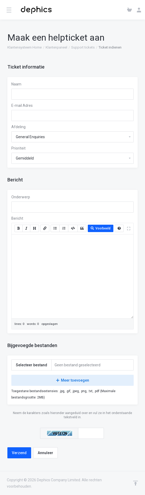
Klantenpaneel (56, 47)
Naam (16, 84)
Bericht (17, 218)
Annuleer (45, 453)
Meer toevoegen (72, 380)
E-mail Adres (22, 105)
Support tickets (83, 47)
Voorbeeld (100, 228)
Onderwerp (20, 197)
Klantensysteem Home (24, 47)
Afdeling (18, 127)
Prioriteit (18, 148)
